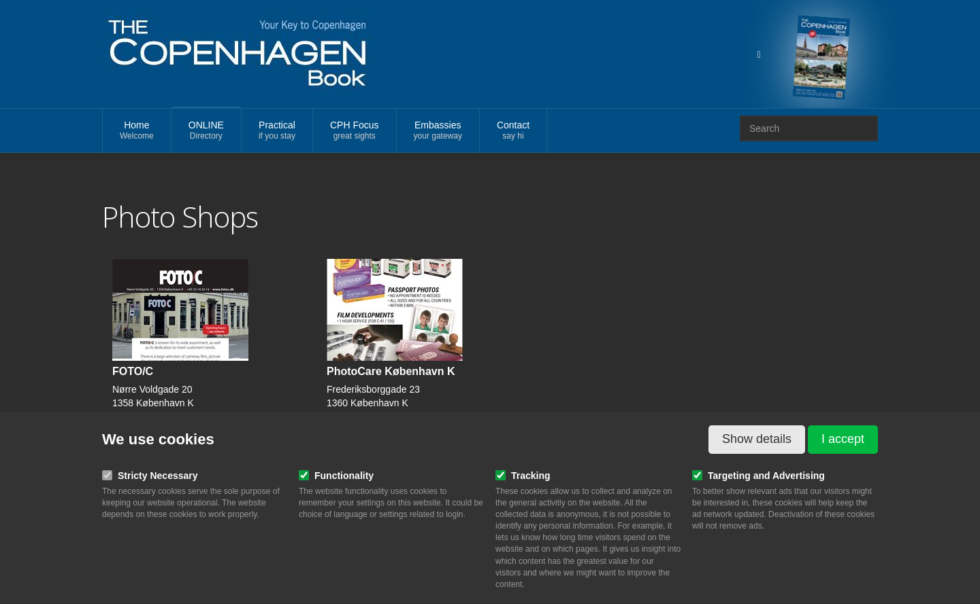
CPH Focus (354, 131)
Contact (513, 131)
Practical (277, 131)
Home (137, 131)
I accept (842, 439)
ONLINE (206, 131)
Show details (756, 439)
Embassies (438, 131)
